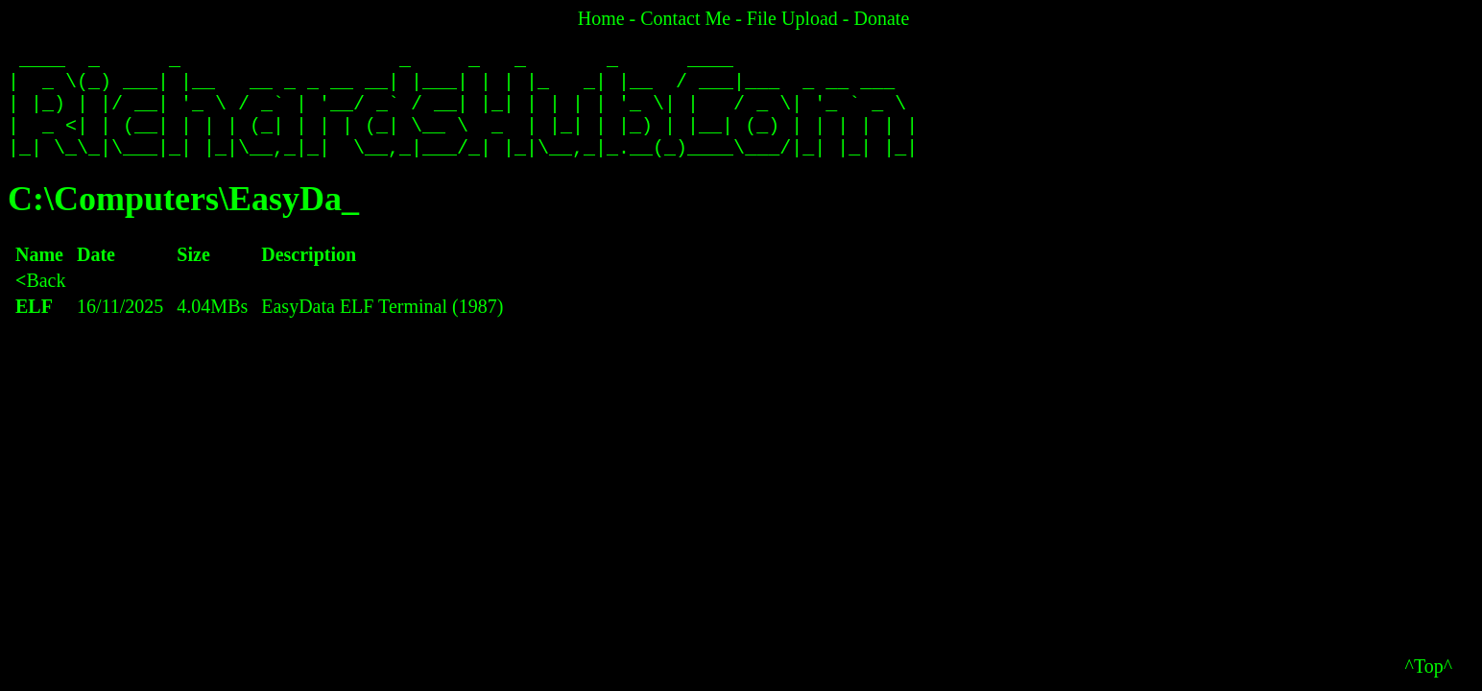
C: (26, 218)
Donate (882, 18)
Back (40, 299)
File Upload (792, 18)
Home (601, 18)
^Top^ (1429, 666)
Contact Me (685, 18)
